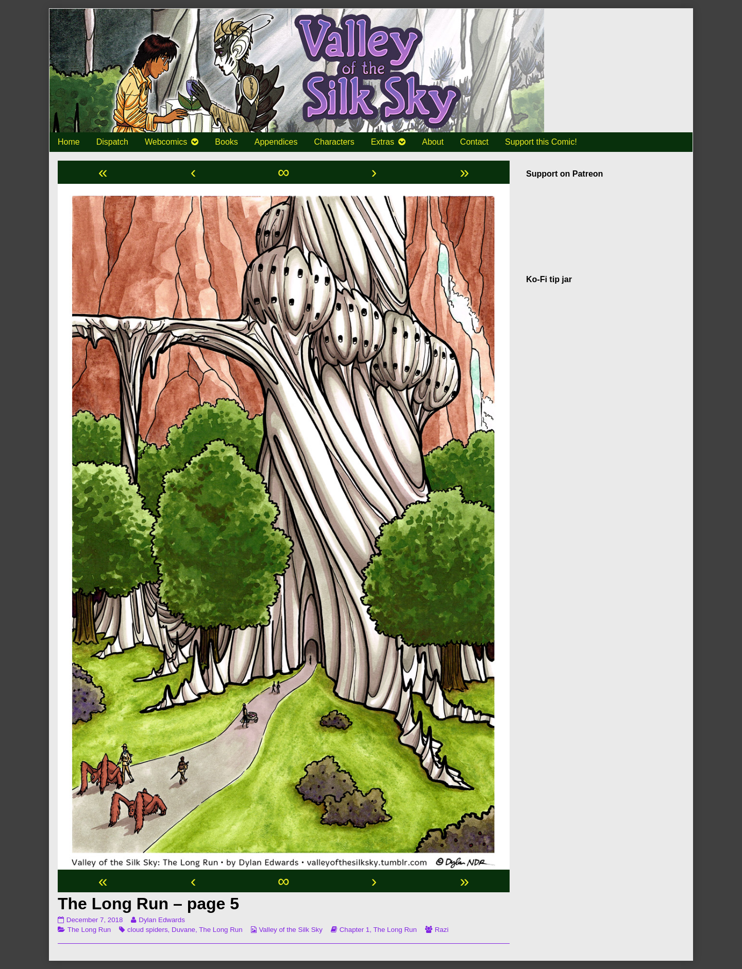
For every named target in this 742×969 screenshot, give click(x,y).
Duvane (183, 929)
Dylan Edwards (161, 920)
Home (69, 141)
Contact (474, 141)
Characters (334, 141)
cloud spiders (147, 929)
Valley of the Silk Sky (290, 929)
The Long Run (89, 929)
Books (226, 141)
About (433, 141)
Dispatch (112, 141)
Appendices (276, 141)
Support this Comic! (541, 141)
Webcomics (166, 141)
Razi (442, 929)
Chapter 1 (355, 929)
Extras (382, 141)
